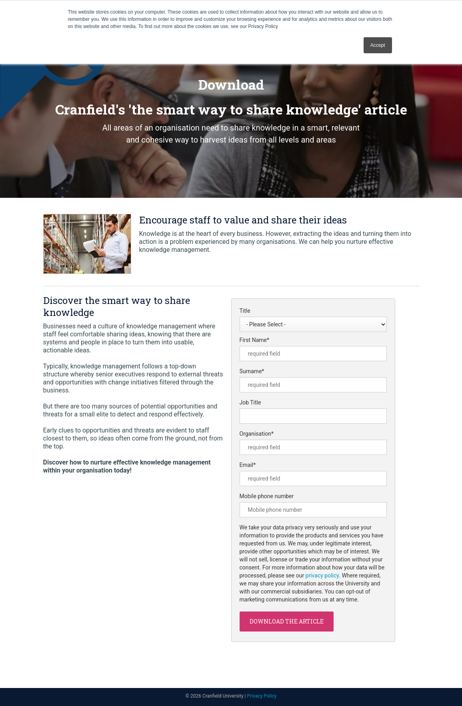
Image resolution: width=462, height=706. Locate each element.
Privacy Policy (262, 696)
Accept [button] (377, 45)
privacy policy (322, 575)
